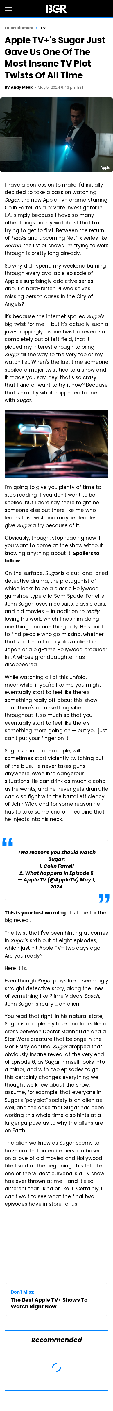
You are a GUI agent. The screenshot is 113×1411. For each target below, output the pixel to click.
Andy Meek (22, 87)
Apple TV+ (55, 200)
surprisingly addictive (50, 282)
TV (42, 27)
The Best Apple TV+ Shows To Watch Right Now (49, 1303)
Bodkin (13, 246)
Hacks (18, 239)
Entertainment (19, 27)
